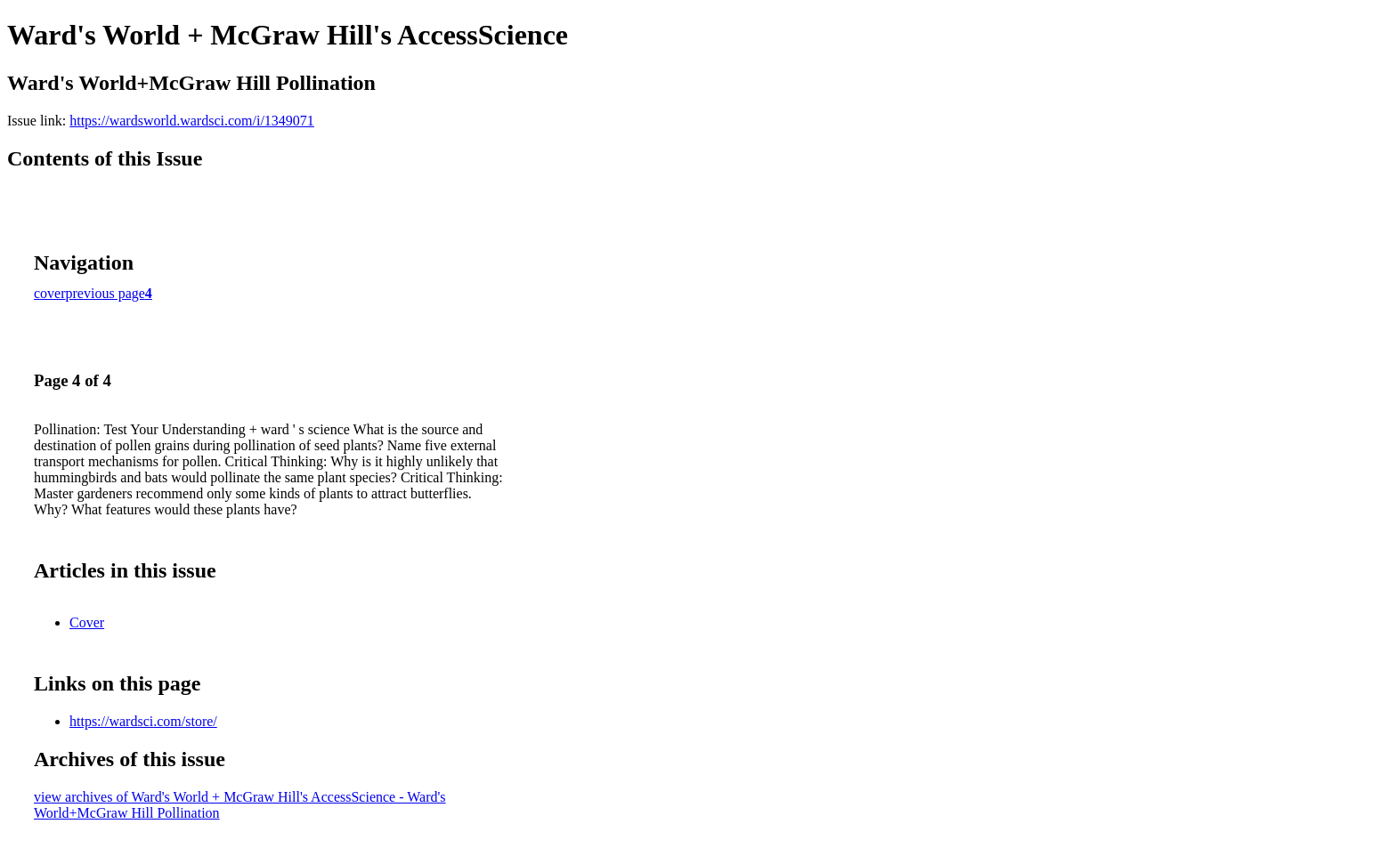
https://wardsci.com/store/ (143, 721)
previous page (105, 293)
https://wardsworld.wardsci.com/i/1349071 (191, 120)
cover (50, 293)
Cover (86, 622)
